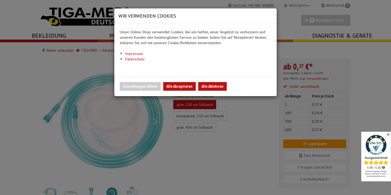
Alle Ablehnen (212, 86)
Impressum (134, 53)
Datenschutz (135, 59)
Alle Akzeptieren (179, 86)
